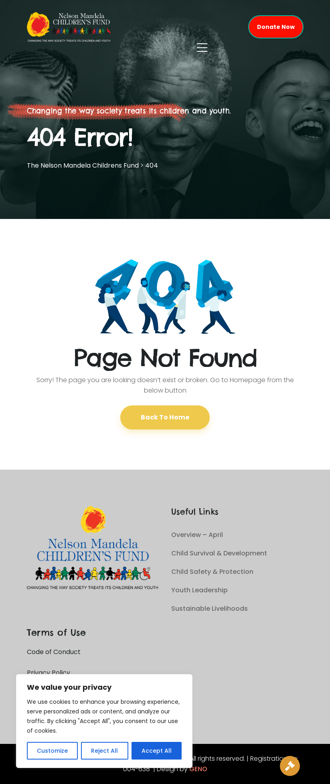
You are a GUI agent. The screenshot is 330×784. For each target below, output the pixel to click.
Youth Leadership (199, 590)
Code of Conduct (54, 651)
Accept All (157, 751)
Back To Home (165, 417)
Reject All (104, 751)
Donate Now (276, 27)
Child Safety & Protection (212, 571)
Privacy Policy (48, 672)
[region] (104, 721)
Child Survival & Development (219, 553)
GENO (198, 769)
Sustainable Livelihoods (209, 608)
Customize (52, 751)
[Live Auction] (290, 766)
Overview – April (197, 534)
